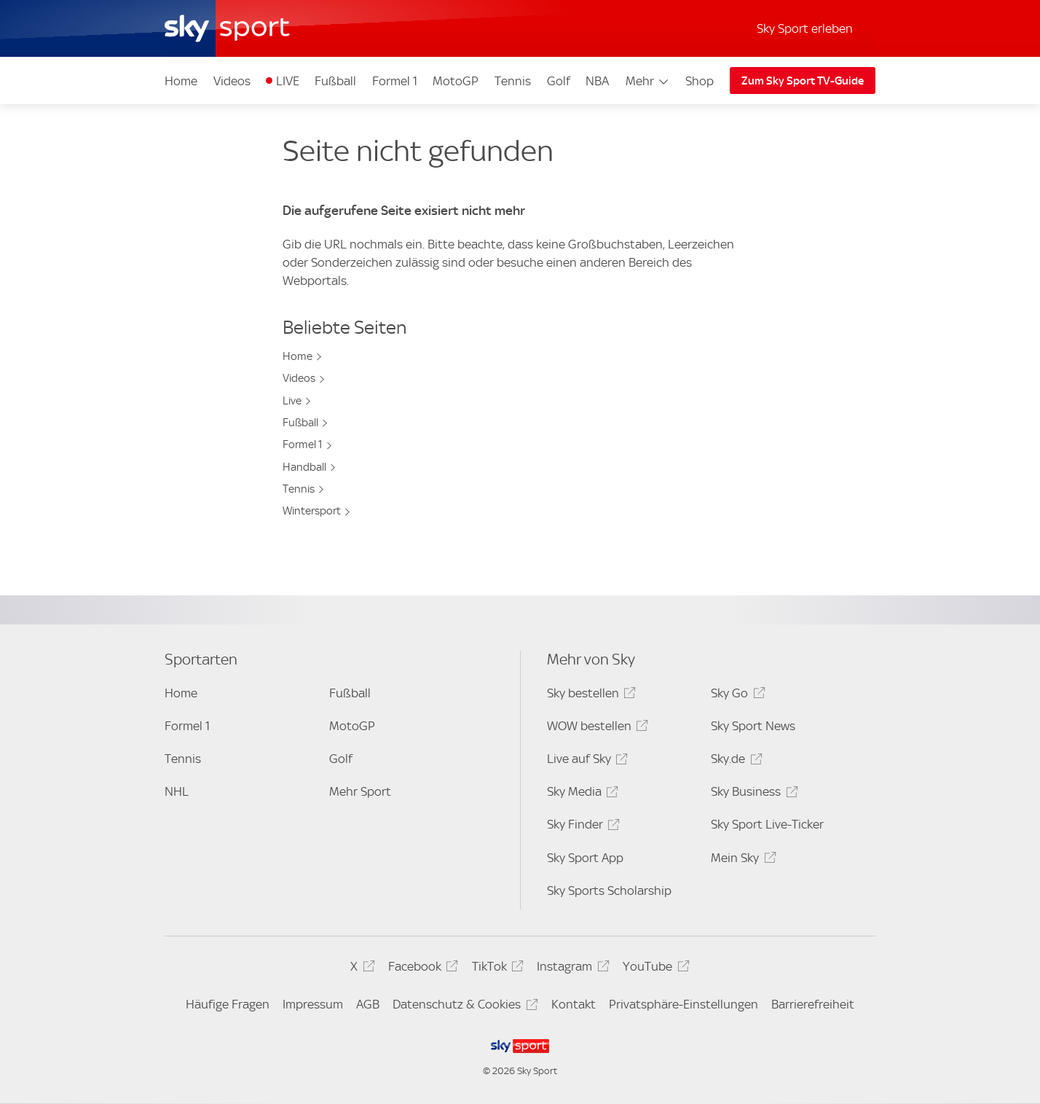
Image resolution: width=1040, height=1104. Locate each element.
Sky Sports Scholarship (609, 890)
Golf (558, 81)
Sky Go (735, 695)
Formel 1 (394, 81)
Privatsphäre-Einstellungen (683, 1004)
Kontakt (573, 1004)
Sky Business (752, 794)
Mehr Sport (360, 791)
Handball (304, 467)
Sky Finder (581, 827)
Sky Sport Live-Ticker (767, 824)
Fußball (335, 81)
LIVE (287, 81)
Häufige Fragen (227, 1004)
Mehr (648, 81)
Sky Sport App (585, 857)
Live (292, 400)
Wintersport (312, 510)
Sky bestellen (589, 695)
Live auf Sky (585, 761)
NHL (177, 791)
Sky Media (580, 794)
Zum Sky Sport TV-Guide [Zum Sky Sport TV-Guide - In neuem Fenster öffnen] (802, 80)
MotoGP (455, 81)
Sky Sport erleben (805, 28)
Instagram (570, 969)
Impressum (313, 1004)
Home (181, 81)
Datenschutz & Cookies (463, 1007)
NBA (597, 81)
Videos (232, 81)
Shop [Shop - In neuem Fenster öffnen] (699, 81)
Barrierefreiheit (812, 1004)
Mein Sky (741, 860)
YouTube (654, 969)
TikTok (495, 969)
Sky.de (734, 761)
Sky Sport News (753, 726)
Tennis (513, 81)
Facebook (421, 969)
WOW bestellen (595, 728)
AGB (367, 1004)
